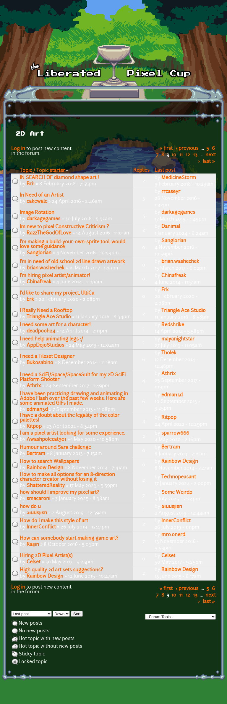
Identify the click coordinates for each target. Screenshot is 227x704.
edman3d (37, 409)
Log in (18, 149)
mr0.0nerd (173, 535)
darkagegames (43, 219)
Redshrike (172, 325)
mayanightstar (177, 339)
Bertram (36, 453)
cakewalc (37, 201)
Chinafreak (39, 282)
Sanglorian (39, 253)
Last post (165, 170)
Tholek (168, 353)
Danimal (170, 226)
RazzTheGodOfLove (49, 233)
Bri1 (31, 184)
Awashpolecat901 (46, 439)
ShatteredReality (46, 485)
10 (173, 155)
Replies (141, 170)
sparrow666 (175, 433)
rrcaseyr (170, 191)
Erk (30, 299)
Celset (33, 562)
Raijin (33, 544)
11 (181, 155)
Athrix (34, 386)
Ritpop (34, 426)
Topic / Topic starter (44, 170)
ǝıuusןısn (37, 513)
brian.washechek (45, 268)
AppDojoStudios (45, 345)
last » (209, 161)
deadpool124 (41, 331)
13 (195, 155)
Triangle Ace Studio (49, 317)
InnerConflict (41, 527)
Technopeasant (178, 477)
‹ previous (187, 148)
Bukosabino (40, 363)
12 (188, 155)
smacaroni (38, 498)
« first (166, 148)
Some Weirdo (176, 492)
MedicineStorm (178, 178)
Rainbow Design (45, 468)
